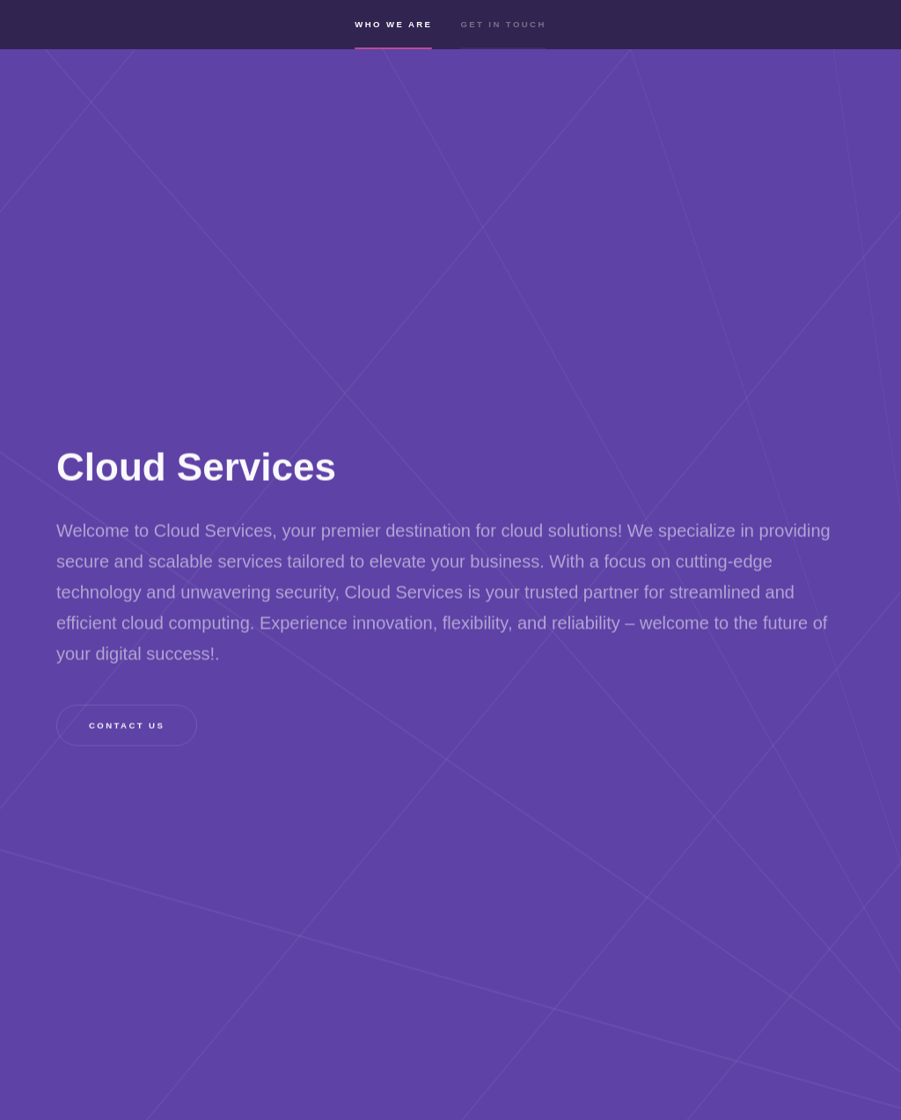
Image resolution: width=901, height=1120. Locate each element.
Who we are (393, 37)
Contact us (127, 726)
